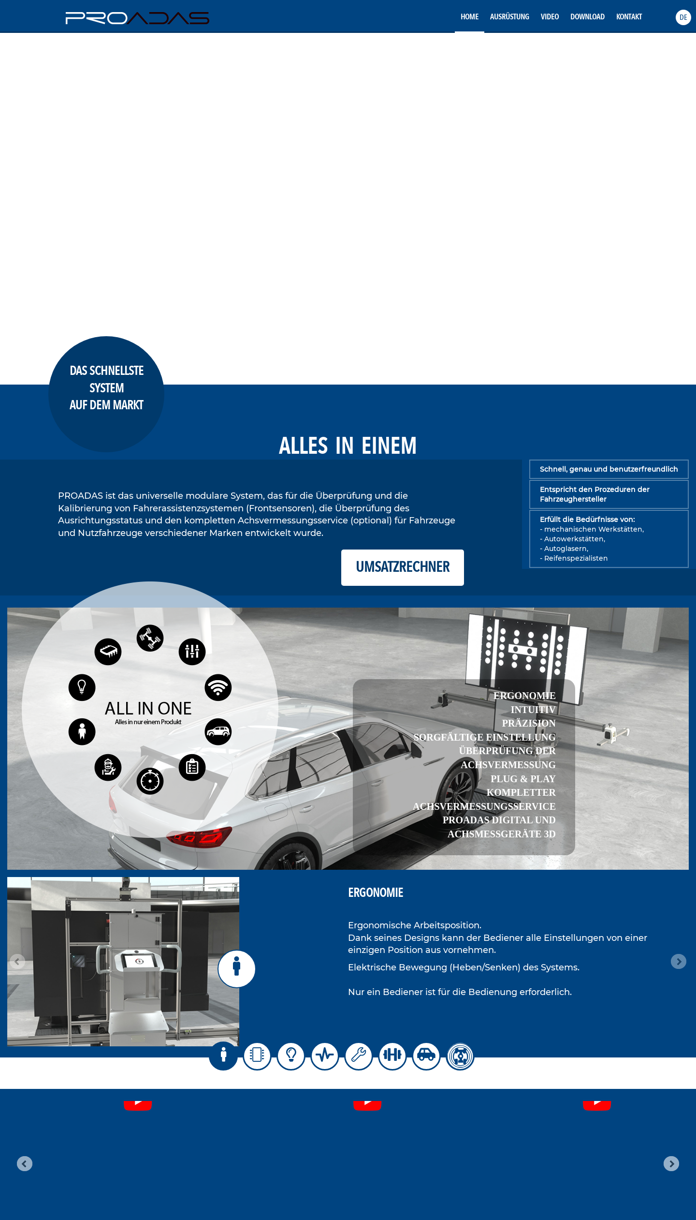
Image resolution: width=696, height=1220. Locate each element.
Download (587, 17)
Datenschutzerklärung (402, 1112)
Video (550, 17)
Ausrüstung (509, 17)
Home (469, 17)
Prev (17, 961)
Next (678, 961)
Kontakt (629, 17)
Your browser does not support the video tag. (348, 207)
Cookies (383, 1121)
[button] (683, 17)
